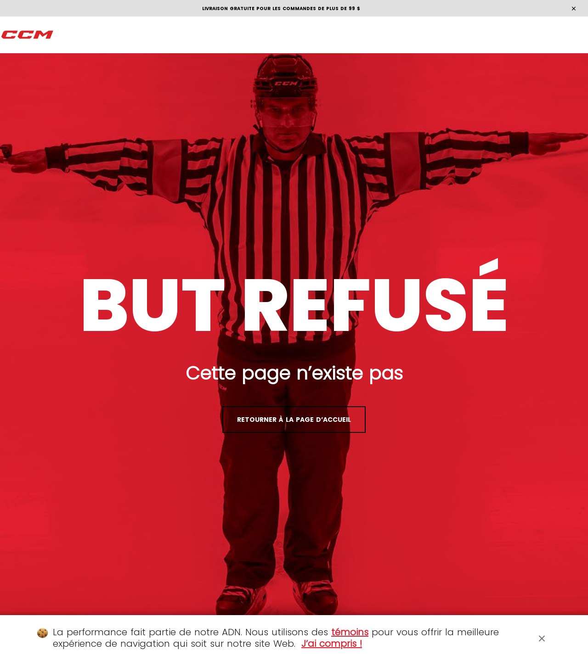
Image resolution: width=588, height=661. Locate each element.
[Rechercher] (498, 35)
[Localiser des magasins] (480, 35)
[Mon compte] (516, 35)
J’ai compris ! (331, 644)
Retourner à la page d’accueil (294, 419)
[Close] (542, 638)
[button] (69, 35)
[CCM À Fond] (27, 35)
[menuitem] (69, 35)
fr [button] (563, 34)
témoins (349, 632)
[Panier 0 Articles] (534, 35)
